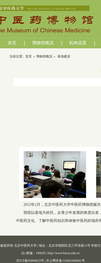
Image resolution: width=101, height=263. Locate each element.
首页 (12, 43)
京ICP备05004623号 (30, 260)
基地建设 (63, 56)
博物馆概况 (43, 43)
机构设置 (77, 43)
